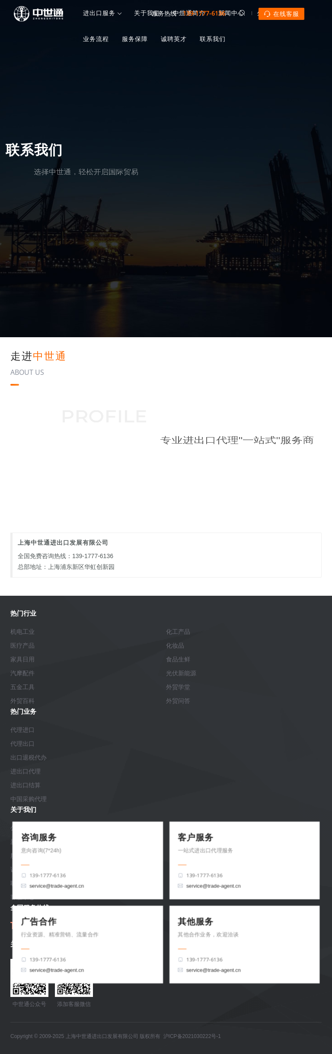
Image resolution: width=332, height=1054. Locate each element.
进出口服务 (99, 13)
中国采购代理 (28, 798)
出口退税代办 (28, 757)
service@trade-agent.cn (55, 886)
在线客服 (281, 14)
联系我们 (213, 38)
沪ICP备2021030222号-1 (192, 1036)
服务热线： (189, 13)
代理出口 (22, 743)
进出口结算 (25, 785)
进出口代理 (25, 771)
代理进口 (22, 729)
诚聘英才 (174, 38)
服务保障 (135, 38)
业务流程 (96, 38)
